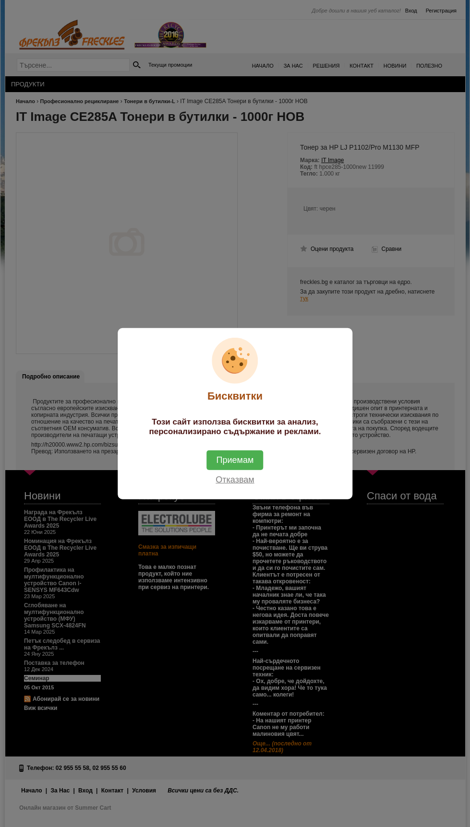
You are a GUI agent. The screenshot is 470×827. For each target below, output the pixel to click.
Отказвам (235, 479)
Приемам (235, 459)
